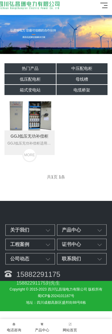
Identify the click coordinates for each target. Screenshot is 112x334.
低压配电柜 (30, 79)
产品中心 (42, 326)
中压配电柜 (81, 68)
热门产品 (30, 68)
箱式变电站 (30, 90)
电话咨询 (14, 326)
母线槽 (82, 79)
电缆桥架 (81, 90)
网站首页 (70, 326)
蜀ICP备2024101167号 (56, 296)
